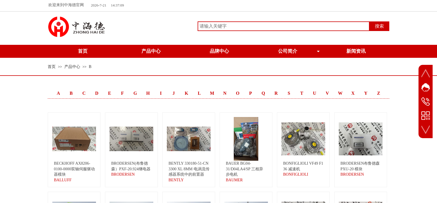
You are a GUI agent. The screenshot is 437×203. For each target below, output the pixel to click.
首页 (52, 67)
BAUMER (234, 180)
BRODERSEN (123, 174)
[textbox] (284, 26)
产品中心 (72, 67)
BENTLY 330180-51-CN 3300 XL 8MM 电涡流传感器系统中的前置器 (189, 168)
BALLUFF (62, 180)
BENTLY (176, 180)
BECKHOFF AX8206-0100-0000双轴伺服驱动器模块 (74, 168)
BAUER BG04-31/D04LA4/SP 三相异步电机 (244, 168)
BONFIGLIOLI (295, 174)
